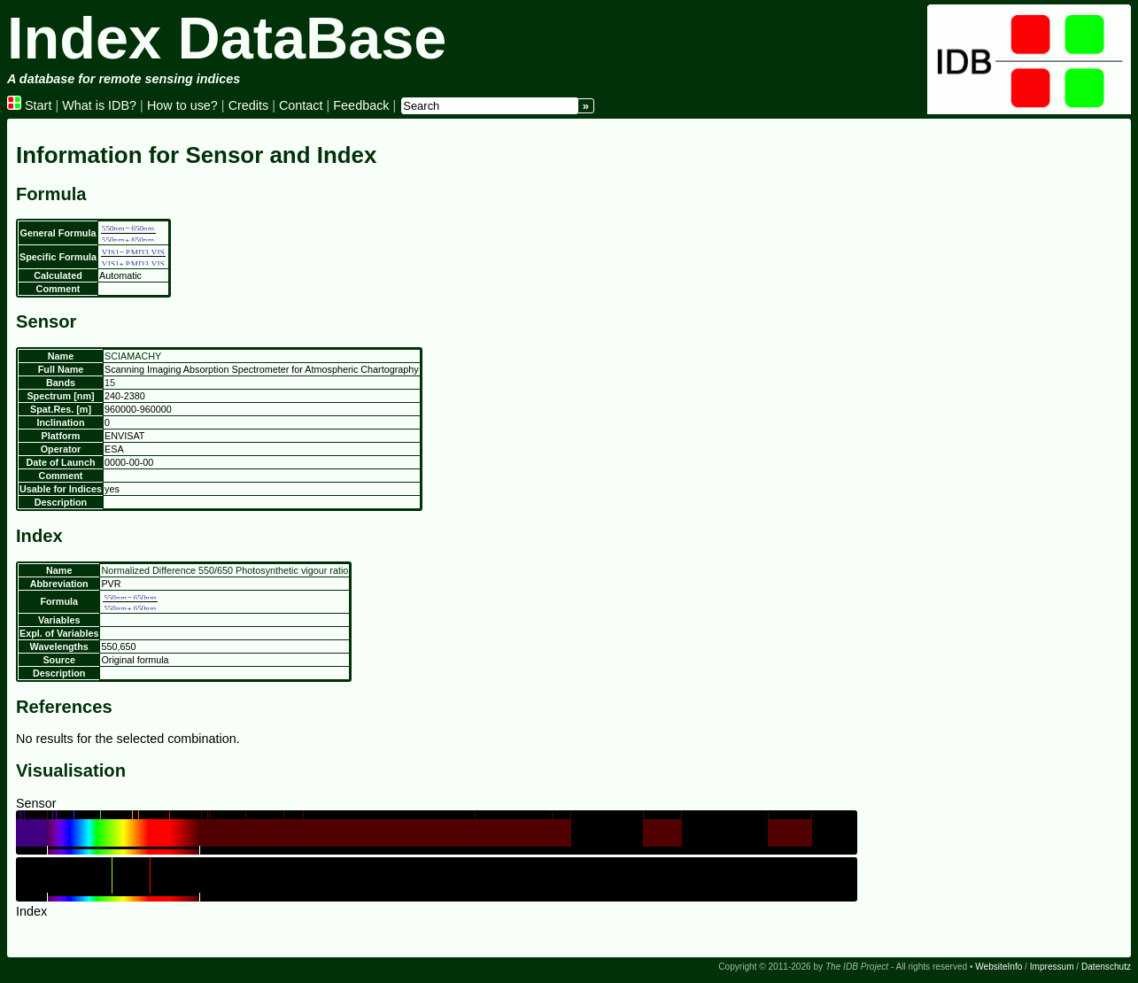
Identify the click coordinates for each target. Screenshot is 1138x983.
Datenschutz (1106, 966)
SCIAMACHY (133, 356)
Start (29, 105)
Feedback (361, 105)
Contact (301, 105)
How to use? (182, 105)
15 (110, 382)
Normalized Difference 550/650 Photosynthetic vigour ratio (224, 570)
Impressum (1052, 966)
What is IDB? (99, 105)
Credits (248, 105)
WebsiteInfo (998, 966)
